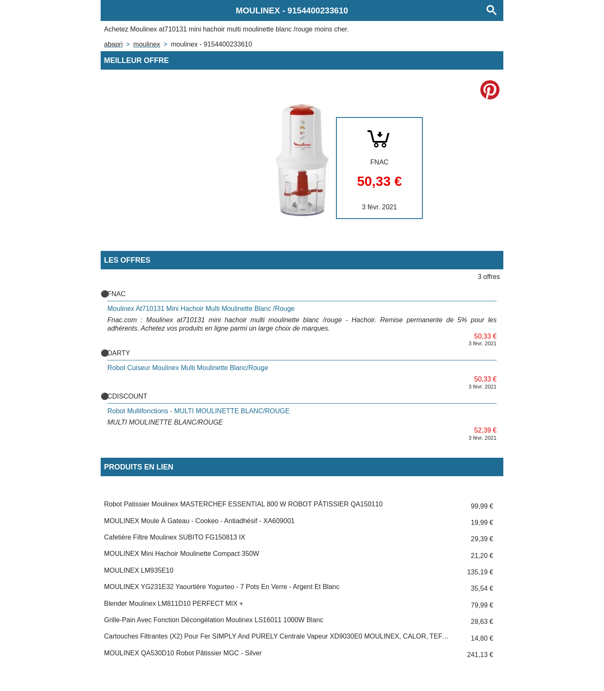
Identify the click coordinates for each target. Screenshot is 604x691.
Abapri (113, 44)
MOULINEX (146, 44)
